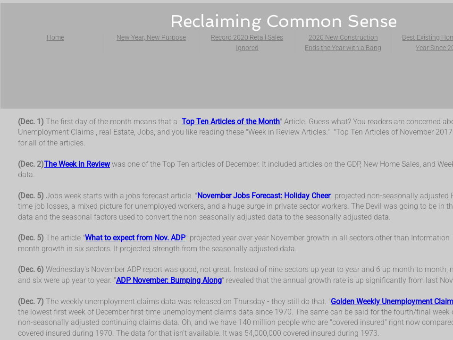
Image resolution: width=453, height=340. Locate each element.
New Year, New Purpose (151, 37)
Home (55, 37)
